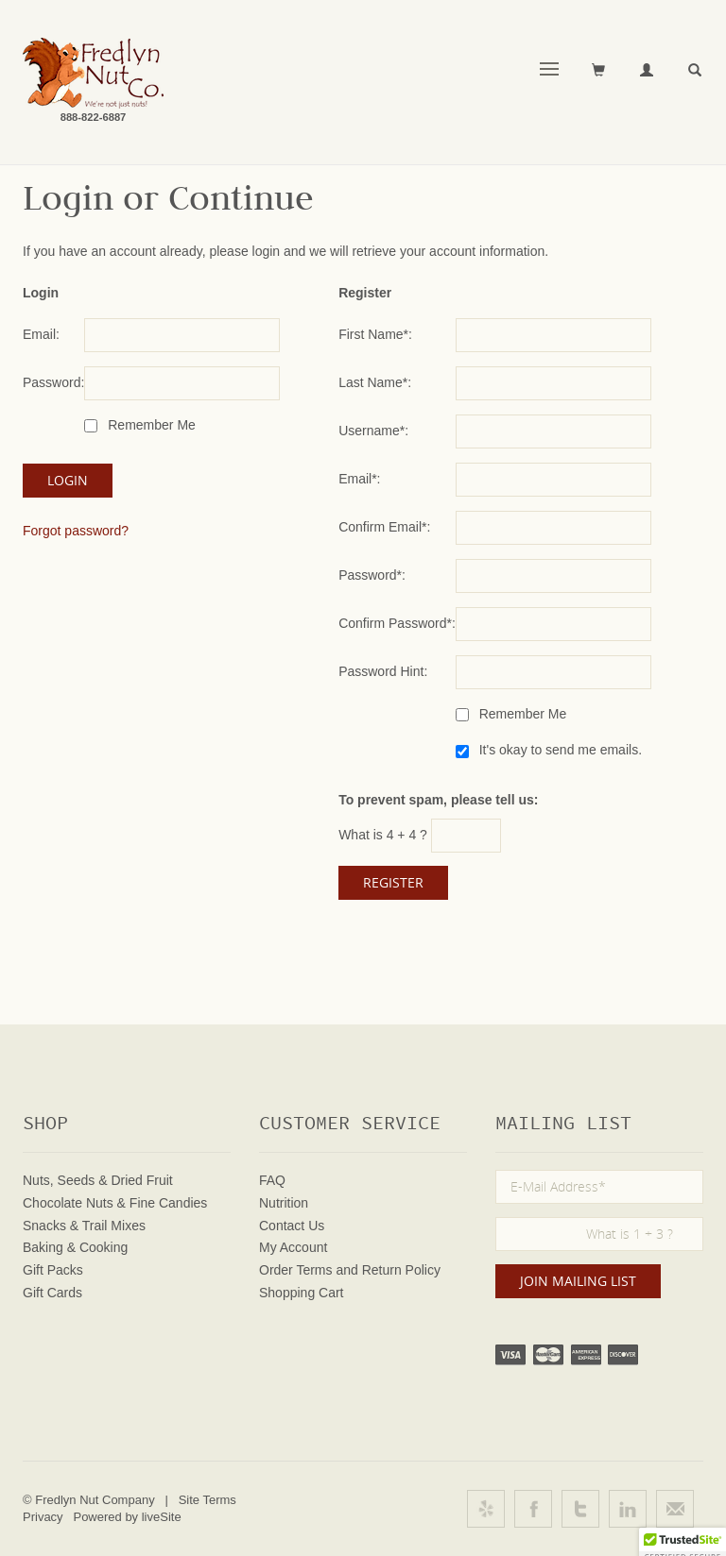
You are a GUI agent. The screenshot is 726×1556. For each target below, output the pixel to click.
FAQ (272, 1180)
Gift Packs (53, 1269)
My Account (293, 1247)
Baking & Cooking (75, 1247)
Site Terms (207, 1500)
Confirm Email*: (384, 526)
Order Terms (296, 1269)
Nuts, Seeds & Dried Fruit (98, 1180)
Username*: (373, 430)
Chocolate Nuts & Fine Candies (115, 1202)
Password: (53, 382)
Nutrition (283, 1202)
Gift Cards (52, 1292)
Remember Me (149, 424)
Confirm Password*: (397, 623)
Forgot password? (76, 530)
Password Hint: (382, 671)
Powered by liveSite (127, 1517)
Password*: (372, 575)
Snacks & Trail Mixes (84, 1225)
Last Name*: (374, 382)
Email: (41, 334)
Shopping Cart (301, 1292)
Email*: (359, 478)
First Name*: (375, 334)
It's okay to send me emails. (558, 749)
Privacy (43, 1517)
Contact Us (291, 1225)
